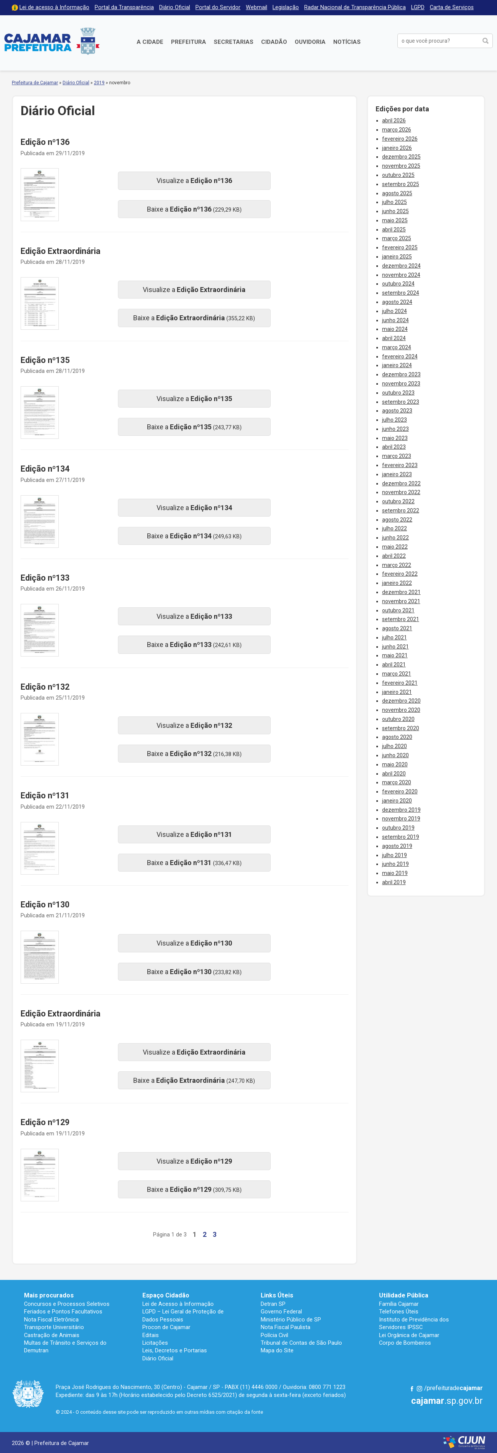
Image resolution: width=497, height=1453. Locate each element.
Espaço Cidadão (165, 1295)
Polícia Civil (274, 1335)
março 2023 (396, 456)
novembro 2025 (401, 166)
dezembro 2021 (401, 592)
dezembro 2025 (401, 157)
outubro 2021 (398, 610)
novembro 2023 (401, 384)
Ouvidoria (310, 42)
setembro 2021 (400, 619)
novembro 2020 (401, 710)
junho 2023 (395, 429)
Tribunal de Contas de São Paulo (301, 1342)
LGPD (417, 7)
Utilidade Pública (403, 1295)
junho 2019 (395, 864)
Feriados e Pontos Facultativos (63, 1311)
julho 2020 (394, 746)
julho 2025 (394, 202)
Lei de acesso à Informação (54, 7)
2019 (99, 82)
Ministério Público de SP (291, 1319)
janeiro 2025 (397, 257)
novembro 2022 (401, 492)
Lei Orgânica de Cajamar (409, 1335)
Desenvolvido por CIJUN (464, 1442)
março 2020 (396, 782)
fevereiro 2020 (400, 791)
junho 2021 (395, 647)
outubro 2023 (398, 393)
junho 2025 (395, 211)
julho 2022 (394, 528)
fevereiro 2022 (400, 574)
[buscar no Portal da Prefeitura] (438, 41)
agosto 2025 (397, 193)
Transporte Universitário (54, 1327)
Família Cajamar (399, 1303)
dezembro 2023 (401, 374)
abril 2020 (394, 774)
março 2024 (396, 347)
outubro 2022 (398, 501)
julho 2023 (394, 420)
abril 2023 (394, 447)
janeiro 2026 (397, 148)
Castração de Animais (51, 1335)
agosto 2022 (397, 520)
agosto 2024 (397, 302)
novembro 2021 (401, 601)
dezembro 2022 (401, 483)
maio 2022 (395, 547)
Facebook (412, 1389)
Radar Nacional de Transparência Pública (355, 7)
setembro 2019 (400, 837)
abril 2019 (394, 882)
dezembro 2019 (401, 810)
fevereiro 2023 (400, 465)
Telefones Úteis (398, 1311)
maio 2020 (395, 764)
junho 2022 (395, 538)
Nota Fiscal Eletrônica (51, 1319)
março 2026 (396, 130)
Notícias (347, 42)
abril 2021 (394, 664)
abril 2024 (394, 338)
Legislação (286, 7)
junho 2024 (395, 320)
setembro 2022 (400, 510)
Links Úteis (277, 1295)
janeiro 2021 (397, 692)
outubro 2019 (398, 828)
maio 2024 (395, 329)
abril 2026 (394, 120)
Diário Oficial (174, 7)
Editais (150, 1335)
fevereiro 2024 (400, 356)
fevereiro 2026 (400, 139)
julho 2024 (394, 311)
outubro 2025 (398, 175)
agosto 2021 (397, 628)
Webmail (256, 7)
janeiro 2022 (397, 583)
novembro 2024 (401, 275)
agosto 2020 (397, 737)
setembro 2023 (400, 402)
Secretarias (233, 42)
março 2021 (396, 674)
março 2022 (396, 565)
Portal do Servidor (217, 7)
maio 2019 (395, 873)
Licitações (155, 1342)
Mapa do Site (277, 1350)
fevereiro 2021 (400, 683)
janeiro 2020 (397, 801)
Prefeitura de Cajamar (52, 41)
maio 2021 (395, 655)
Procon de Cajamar (166, 1327)
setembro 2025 (400, 184)
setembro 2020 (400, 728)
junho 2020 (395, 755)
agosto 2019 (397, 846)
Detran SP (273, 1303)
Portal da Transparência (124, 7)
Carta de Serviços (452, 7)
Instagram (419, 1389)
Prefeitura (188, 42)
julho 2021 (394, 637)
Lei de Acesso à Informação (178, 1303)
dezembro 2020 (401, 701)
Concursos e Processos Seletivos (67, 1303)
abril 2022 (394, 556)
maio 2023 (395, 438)
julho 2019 (394, 855)
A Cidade (150, 42)
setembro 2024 (400, 293)
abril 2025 (394, 229)
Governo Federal (281, 1311)
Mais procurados (49, 1295)
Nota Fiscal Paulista (285, 1327)
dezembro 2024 (401, 266)
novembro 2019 (401, 819)
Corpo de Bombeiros (405, 1342)
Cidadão (274, 42)
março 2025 (396, 238)
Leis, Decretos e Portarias (174, 1350)
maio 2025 (395, 220)
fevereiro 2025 (400, 247)
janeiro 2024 (397, 365)
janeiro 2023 (397, 474)
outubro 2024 (398, 284)
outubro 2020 (398, 719)
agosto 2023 (397, 411)
